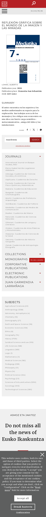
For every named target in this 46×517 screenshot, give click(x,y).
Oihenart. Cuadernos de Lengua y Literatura (21, 223)
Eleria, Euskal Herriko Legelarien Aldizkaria (20, 169)
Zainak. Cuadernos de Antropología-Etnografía (22, 246)
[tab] (23, 157)
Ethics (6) (9, 331)
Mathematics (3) (12, 357)
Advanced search (23, 146)
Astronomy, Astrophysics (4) (17, 313)
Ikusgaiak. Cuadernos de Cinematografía (17, 194)
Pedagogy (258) (12, 364)
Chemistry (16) (11, 317)
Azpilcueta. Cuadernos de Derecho (22, 180)
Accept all (23, 498)
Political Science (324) (15, 375)
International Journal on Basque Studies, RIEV (20, 164)
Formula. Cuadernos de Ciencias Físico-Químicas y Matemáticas (20, 184)
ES (35, 11)
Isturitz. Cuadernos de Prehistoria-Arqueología (21, 199)
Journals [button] (23, 156)
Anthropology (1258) (14, 310)
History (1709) (11, 339)
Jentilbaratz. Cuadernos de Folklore (22, 204)
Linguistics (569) (12, 350)
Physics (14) (10, 371)
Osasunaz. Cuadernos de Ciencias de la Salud (22, 235)
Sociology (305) (12, 386)
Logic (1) (9, 353)
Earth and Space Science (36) (18, 324)
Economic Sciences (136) (16, 328)
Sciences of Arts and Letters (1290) (20, 382)
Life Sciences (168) (13, 346)
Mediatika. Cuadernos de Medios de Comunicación (22, 208)
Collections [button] (23, 254)
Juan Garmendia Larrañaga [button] (23, 284)
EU (32, 11)
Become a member (37, 260)
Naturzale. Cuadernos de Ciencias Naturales (21, 218)
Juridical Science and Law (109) (19, 342)
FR (38, 11)
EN (42, 11)
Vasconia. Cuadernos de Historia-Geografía (20, 241)
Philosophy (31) (12, 368)
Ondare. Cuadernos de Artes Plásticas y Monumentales (23, 229)
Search (35, 140)
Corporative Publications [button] (23, 266)
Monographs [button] (23, 259)
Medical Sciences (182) (15, 360)
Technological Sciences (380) (18, 389)
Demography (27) (13, 320)
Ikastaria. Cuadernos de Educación (21, 189)
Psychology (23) (12, 379)
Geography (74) (12, 335)
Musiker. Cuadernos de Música (19, 213)
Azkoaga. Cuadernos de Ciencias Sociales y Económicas (20, 175)
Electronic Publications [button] (23, 275)
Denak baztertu (23, 507)
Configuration (23, 512)
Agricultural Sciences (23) (16, 306)
